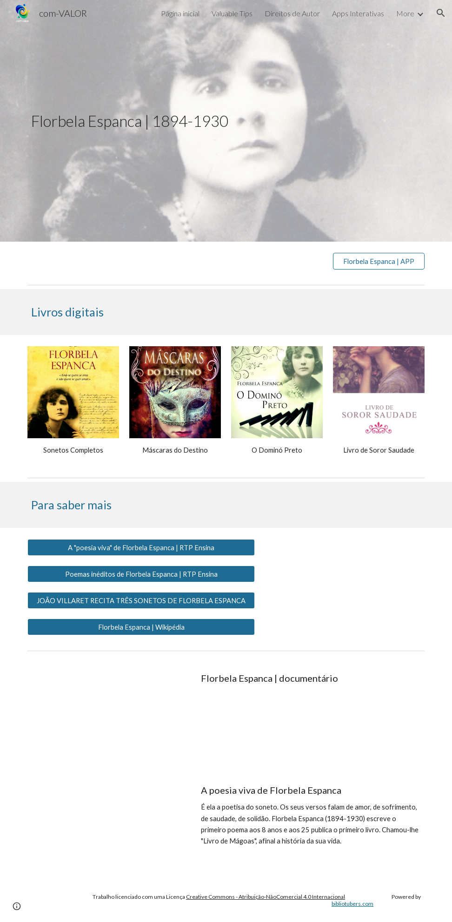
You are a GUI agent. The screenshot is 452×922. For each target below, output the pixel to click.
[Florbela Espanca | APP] (378, 261)
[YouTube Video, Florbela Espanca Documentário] (107, 711)
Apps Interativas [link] (358, 13)
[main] (226, 121)
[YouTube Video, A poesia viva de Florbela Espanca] (107, 823)
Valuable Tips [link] (232, 13)
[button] (441, 13)
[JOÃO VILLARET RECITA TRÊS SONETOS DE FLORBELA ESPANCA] (141, 600)
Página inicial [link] (180, 13)
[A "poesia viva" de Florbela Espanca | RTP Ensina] (141, 547)
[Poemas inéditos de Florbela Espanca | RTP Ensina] (141, 574)
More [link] (405, 13)
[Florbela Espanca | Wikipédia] (141, 627)
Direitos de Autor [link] (292, 13)
